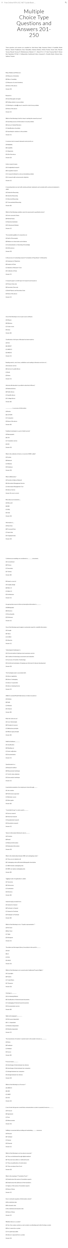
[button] (2, 2)
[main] (34, 23)
